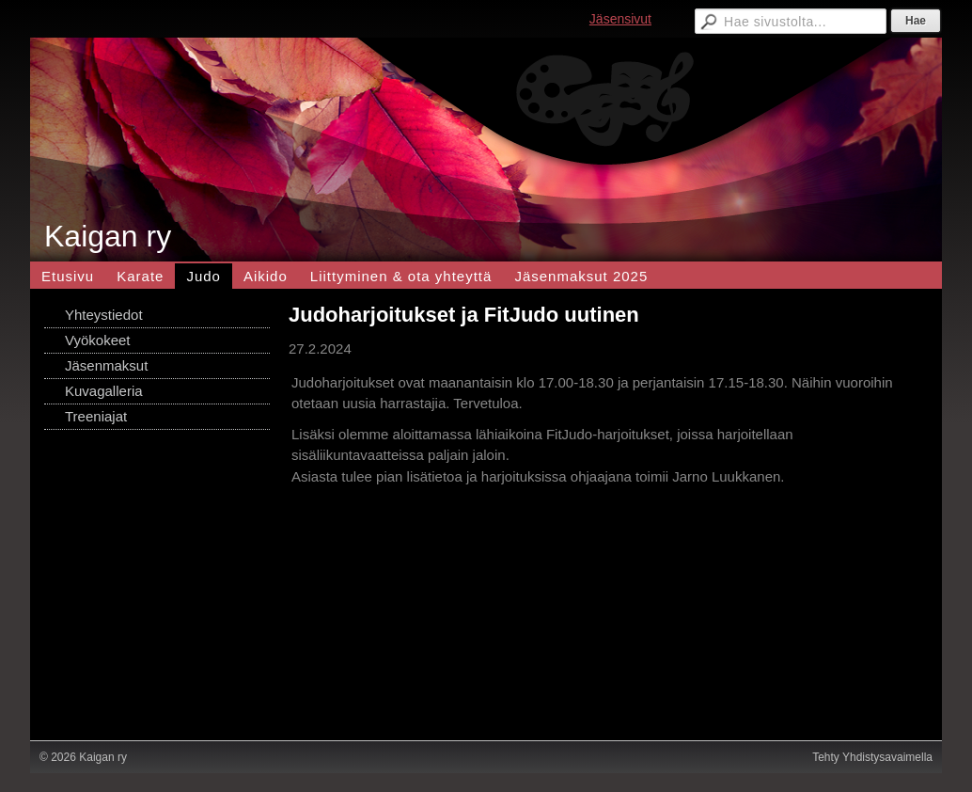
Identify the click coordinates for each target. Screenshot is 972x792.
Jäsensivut (620, 18)
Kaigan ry (107, 236)
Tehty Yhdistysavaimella (872, 757)
